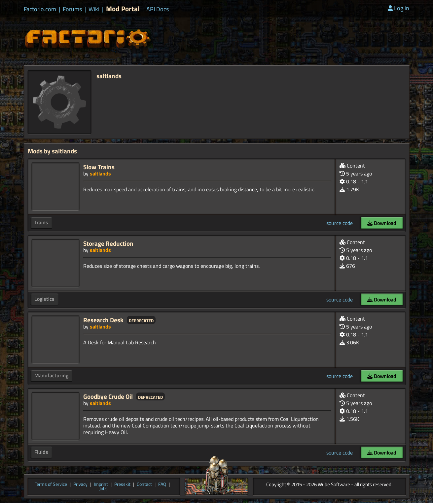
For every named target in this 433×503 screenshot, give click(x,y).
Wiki (94, 9)
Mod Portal (123, 8)
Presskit (122, 484)
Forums (72, 9)
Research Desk (103, 320)
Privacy (80, 484)
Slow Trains (99, 167)
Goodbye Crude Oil (108, 396)
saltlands (100, 173)
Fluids (41, 452)
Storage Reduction (108, 243)
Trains (41, 222)
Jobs (103, 489)
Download (381, 223)
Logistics (44, 299)
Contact (144, 484)
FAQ (162, 484)
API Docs (157, 9)
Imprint (101, 484)
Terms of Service (51, 484)
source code (339, 223)
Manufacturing (51, 375)
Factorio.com (40, 9)
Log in (398, 8)
